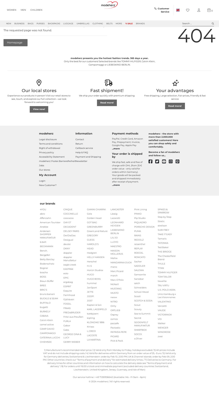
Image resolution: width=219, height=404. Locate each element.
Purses (41, 23)
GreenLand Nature (97, 243)
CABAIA (44, 327)
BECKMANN (46, 258)
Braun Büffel (47, 293)
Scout (137, 317)
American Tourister (50, 234)
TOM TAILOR (164, 288)
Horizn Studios (95, 282)
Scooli (137, 308)
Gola (89, 225)
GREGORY (92, 247)
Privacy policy (46, 164)
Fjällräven (68, 311)
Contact (79, 151)
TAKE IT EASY (165, 246)
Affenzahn (45, 230)
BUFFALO (45, 314)
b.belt (43, 254)
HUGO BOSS (94, 291)
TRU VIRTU (163, 297)
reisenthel (139, 256)
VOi (160, 331)
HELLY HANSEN (95, 269)
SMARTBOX (140, 342)
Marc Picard (117, 283)
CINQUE (67, 221)
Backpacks (54, 23)
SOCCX (138, 346)
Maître (114, 270)
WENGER (163, 339)
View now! (39, 121)
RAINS (137, 247)
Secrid (137, 330)
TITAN (161, 280)
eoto (65, 285)
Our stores (44, 181)
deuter (67, 256)
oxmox (114, 331)
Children (36, 10)
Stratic (161, 233)
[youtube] (165, 173)
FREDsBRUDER (71, 324)
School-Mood (141, 304)
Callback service (84, 160)
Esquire (67, 302)
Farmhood (69, 307)
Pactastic (115, 339)
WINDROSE (164, 344)
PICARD (115, 348)
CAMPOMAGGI (48, 345)
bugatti (44, 319)
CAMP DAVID (47, 341)
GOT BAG (92, 234)
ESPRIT (67, 298)
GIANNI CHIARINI (96, 221)
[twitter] (158, 173)
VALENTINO (164, 313)
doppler (67, 264)
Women (11, 10)
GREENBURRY (95, 238)
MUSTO (115, 305)
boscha (44, 284)
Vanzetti (162, 318)
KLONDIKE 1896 (95, 334)
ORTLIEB (115, 322)
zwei (160, 348)
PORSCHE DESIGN (144, 238)
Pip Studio (140, 230)
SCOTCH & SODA (143, 312)
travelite (162, 293)
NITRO (114, 313)
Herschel (92, 273)
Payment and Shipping (88, 168)
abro (42, 225)
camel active (47, 336)
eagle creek (69, 276)
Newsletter (81, 173)
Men (23, 10)
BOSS (43, 288)
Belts (109, 23)
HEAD (90, 260)
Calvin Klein (46, 332)
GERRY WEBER (71, 354)
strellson (162, 237)
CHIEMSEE (46, 354)
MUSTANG (116, 300)
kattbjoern (92, 325)
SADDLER (139, 278)
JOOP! (90, 308)
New (8, 23)
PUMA (137, 243)
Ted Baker (163, 259)
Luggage (68, 23)
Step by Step (164, 229)
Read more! (107, 114)
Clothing (97, 23)
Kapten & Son (94, 317)
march (114, 287)
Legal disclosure (48, 151)
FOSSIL (67, 315)
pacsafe (115, 335)
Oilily (113, 318)
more (117, 160)
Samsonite (140, 286)
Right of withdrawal (49, 160)
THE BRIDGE (165, 263)
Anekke (44, 238)
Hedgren (92, 264)
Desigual (68, 251)
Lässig (114, 225)
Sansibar (139, 291)
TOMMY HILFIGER (167, 284)
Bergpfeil (45, 267)
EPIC (66, 289)
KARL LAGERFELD (97, 321)
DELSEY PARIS (71, 243)
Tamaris (162, 250)
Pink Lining (140, 221)
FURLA (67, 333)
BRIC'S (43, 301)
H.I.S (89, 278)
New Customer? (47, 197)
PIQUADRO (140, 234)
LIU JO (114, 249)
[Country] (177, 10)
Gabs (66, 342)
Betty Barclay (47, 271)
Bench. (44, 262)
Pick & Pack (117, 352)
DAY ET (67, 234)
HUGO (90, 286)
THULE (161, 275)
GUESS (90, 251)
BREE (43, 297)
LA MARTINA (93, 351)
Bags (30, 23)
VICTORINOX (165, 326)
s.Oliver (138, 350)
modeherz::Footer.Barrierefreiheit (57, 173)
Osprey (114, 326)
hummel (92, 295)
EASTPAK (68, 281)
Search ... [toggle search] (198, 23)
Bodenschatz (47, 275)
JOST (89, 312)
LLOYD (114, 254)
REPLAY (138, 260)
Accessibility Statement (52, 168)
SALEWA (139, 282)
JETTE (90, 304)
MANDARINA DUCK (121, 274)
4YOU (43, 221)
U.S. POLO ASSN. (167, 301)
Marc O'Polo (117, 292)
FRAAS (67, 320)
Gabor (66, 337)
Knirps (90, 338)
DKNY (66, 260)
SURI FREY (163, 242)
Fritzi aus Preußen (73, 328)
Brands (140, 23)
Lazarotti (115, 230)
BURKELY (45, 323)
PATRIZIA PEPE (119, 344)
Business (19, 23)
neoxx (114, 309)
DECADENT (69, 238)
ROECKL (138, 264)
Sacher (138, 273)
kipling (91, 330)
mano (114, 279)
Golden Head (94, 230)
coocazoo (68, 230)
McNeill (115, 296)
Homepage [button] (15, 54)
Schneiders (140, 299)
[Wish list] (188, 10)
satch (137, 295)
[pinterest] (179, 173)
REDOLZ (139, 251)
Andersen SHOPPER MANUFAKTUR (47, 246)
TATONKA (163, 255)
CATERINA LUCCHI (50, 349)
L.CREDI (91, 343)
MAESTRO (116, 258)
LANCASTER (117, 221)
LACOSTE (92, 347)
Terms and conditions (50, 155)
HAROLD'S (93, 256)
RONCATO (139, 269)
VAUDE (162, 322)
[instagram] (172, 173)
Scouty (138, 321)
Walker (161, 335)
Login (42, 192)
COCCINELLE (70, 225)
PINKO (138, 225)
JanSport (92, 299)
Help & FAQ (81, 164)
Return (79, 155)
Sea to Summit (142, 325)
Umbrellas (83, 23)
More (119, 23)
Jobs (41, 177)
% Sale (129, 23)
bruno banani (47, 306)
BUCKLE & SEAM (49, 310)
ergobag (68, 294)
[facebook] (152, 173)
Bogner (44, 280)
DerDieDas (69, 247)
